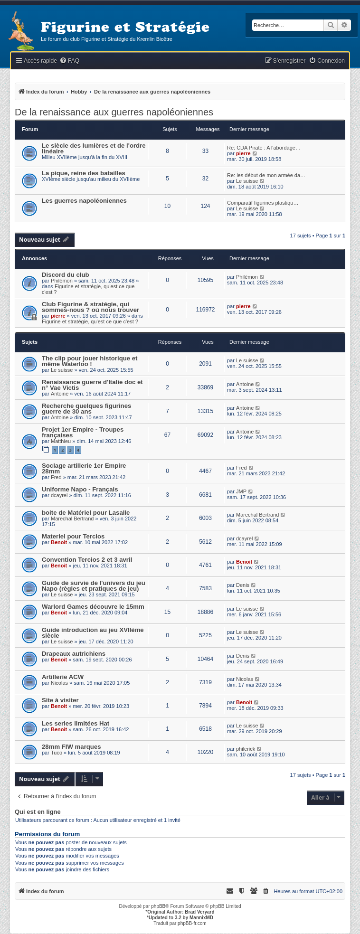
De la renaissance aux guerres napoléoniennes (114, 112)
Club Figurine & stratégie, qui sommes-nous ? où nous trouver (90, 307)
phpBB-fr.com (192, 923)
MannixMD (201, 917)
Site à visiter (60, 700)
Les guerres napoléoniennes (84, 200)
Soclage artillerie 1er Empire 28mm (84, 468)
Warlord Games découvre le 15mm (93, 606)
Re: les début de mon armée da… (266, 175)
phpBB (158, 906)
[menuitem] (69, 61)
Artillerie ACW (63, 676)
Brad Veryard (199, 912)
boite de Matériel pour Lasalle (86, 512)
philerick (245, 749)
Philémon (62, 280)
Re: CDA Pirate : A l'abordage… (264, 148)
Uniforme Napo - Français (80, 489)
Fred (56, 477)
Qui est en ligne (38, 812)
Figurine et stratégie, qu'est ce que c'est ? (90, 321)
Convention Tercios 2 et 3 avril (87, 559)
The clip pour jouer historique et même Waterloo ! (90, 361)
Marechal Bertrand (72, 518)
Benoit (59, 542)
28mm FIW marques (71, 746)
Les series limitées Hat (75, 723)
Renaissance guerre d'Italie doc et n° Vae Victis (92, 384)
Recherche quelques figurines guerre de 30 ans (86, 408)
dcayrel (59, 495)
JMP (241, 491)
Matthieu (61, 441)
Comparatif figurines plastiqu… (262, 203)
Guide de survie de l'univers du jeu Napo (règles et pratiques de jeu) (93, 585)
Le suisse (247, 181)
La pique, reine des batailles (83, 173)
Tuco (56, 752)
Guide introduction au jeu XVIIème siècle (93, 632)
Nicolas (59, 683)
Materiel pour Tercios (73, 536)
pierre (243, 153)
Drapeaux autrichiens (73, 653)
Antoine (59, 393)
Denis (242, 585)
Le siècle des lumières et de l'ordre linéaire (94, 148)
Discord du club (65, 274)
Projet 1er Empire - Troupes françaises (82, 432)
